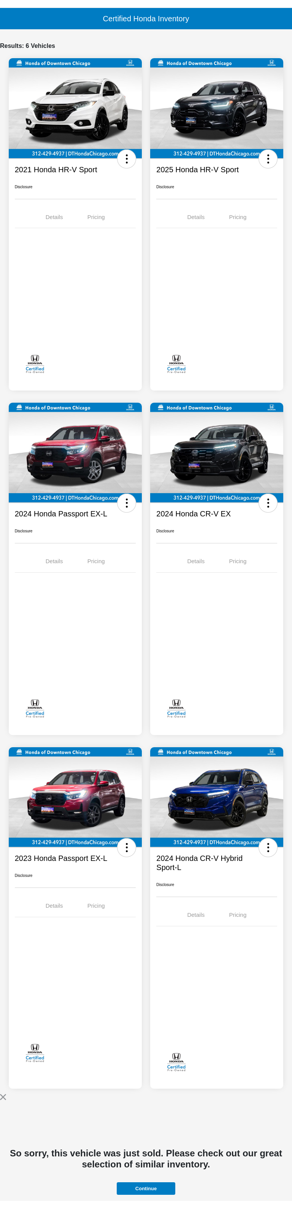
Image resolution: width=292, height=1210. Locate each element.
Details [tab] (54, 217)
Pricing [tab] (96, 217)
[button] (126, 158)
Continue (146, 1188)
